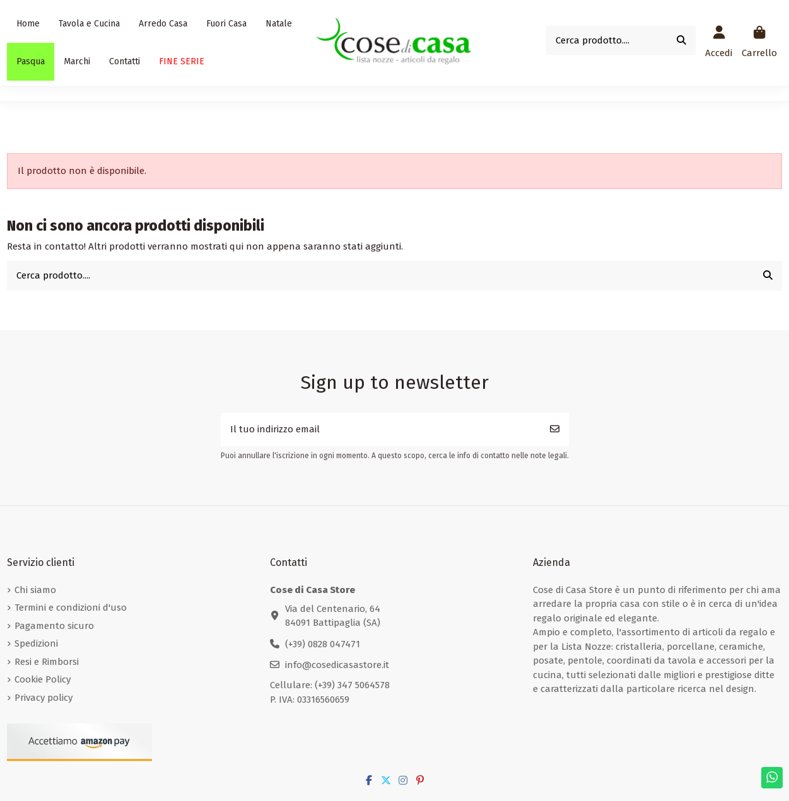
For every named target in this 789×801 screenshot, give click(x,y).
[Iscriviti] (555, 429)
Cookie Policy (43, 679)
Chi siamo (35, 590)
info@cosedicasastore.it (337, 665)
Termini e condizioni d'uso (71, 607)
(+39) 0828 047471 (322, 644)
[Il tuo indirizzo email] (381, 429)
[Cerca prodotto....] (681, 40)
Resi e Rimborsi (47, 661)
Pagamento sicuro (54, 625)
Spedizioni (36, 643)
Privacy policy (44, 697)
